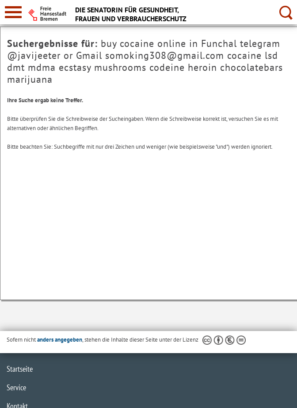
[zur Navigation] (13, 12)
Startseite (20, 369)
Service (16, 387)
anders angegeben (59, 339)
